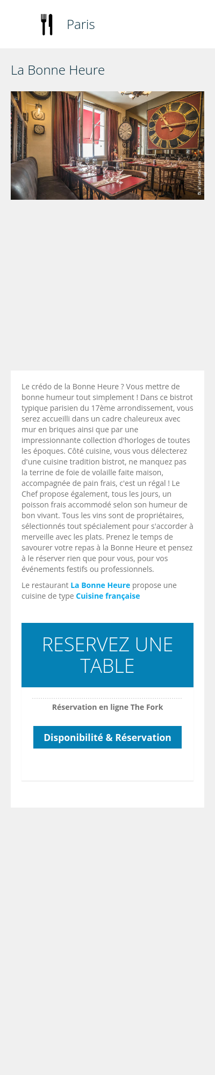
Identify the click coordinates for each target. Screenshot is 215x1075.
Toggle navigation (20, 25)
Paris (81, 24)
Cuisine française (108, 596)
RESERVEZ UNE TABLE (108, 655)
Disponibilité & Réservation (107, 737)
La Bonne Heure (100, 585)
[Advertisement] (101, 287)
